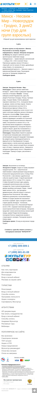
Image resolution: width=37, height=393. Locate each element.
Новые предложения (9, 346)
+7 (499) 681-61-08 (18, 252)
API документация (8, 311)
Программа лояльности (10, 297)
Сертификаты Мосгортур (11, 302)
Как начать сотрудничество (12, 314)
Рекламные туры (8, 324)
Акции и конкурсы (8, 299)
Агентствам (7, 307)
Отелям (5, 266)
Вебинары (5, 326)
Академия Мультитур (9, 321)
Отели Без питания (8, 351)
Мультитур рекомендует (10, 348)
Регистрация (6, 275)
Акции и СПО (6, 343)
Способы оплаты (8, 294)
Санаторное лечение (9, 338)
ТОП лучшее (6, 341)
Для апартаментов (8, 272)
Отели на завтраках (9, 353)
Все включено (6, 336)
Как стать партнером (9, 270)
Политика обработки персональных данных (13, 367)
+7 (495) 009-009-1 (18, 245)
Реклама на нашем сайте (11, 280)
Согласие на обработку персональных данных (14, 366)
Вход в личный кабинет (10, 277)
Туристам (6, 285)
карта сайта (5, 376)
